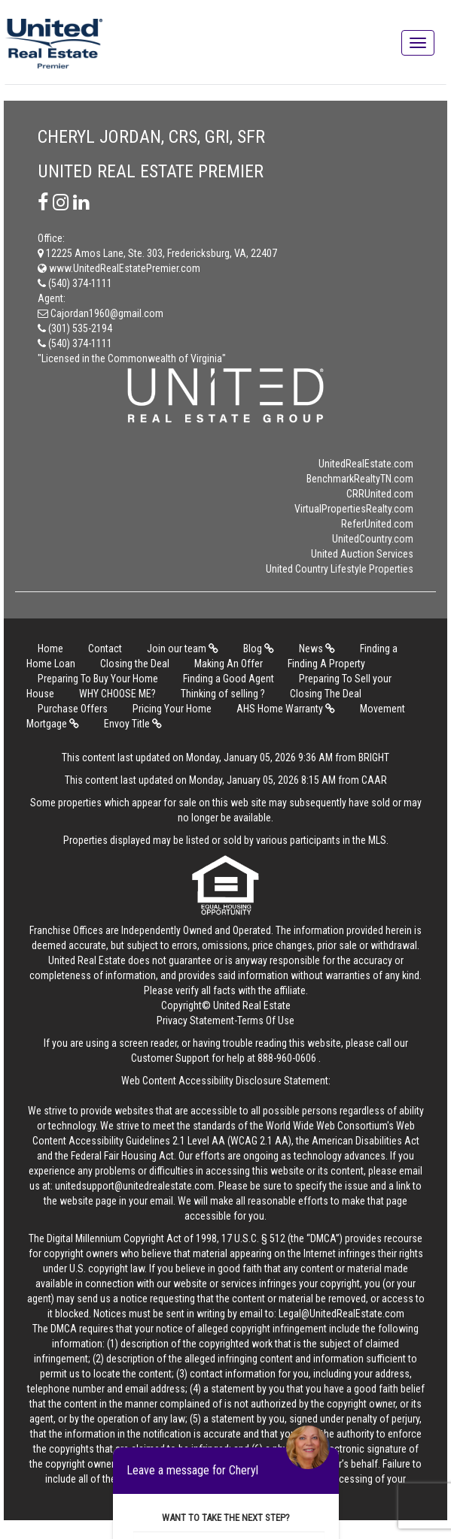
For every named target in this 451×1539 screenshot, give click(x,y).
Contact (105, 649)
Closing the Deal (134, 664)
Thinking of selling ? (223, 694)
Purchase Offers (73, 709)
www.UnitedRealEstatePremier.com (119, 268)
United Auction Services (362, 554)
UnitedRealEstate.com (365, 464)
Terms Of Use (265, 1020)
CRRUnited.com (379, 494)
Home (50, 649)
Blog (258, 649)
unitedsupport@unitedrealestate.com (134, 1186)
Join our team (182, 649)
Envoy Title (133, 724)
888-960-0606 (286, 1058)
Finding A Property (326, 664)
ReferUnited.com (377, 524)
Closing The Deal (325, 694)
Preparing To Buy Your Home (98, 679)
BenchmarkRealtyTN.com (359, 479)
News (317, 649)
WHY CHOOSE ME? (117, 694)
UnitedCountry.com (372, 539)
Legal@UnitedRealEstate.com (341, 1314)
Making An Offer (228, 664)
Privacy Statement (195, 1020)
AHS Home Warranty (285, 709)
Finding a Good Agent (228, 679)
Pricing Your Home (172, 709)
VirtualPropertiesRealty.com (353, 509)
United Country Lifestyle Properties (339, 569)
